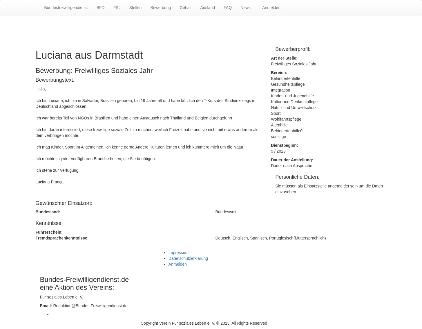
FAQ (228, 7)
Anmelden (271, 7)
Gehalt (185, 7)
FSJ (117, 7)
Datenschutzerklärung (188, 258)
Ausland (207, 7)
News (245, 7)
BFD (101, 7)
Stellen (135, 7)
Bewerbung (160, 7)
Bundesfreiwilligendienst (66, 7)
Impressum (179, 252)
